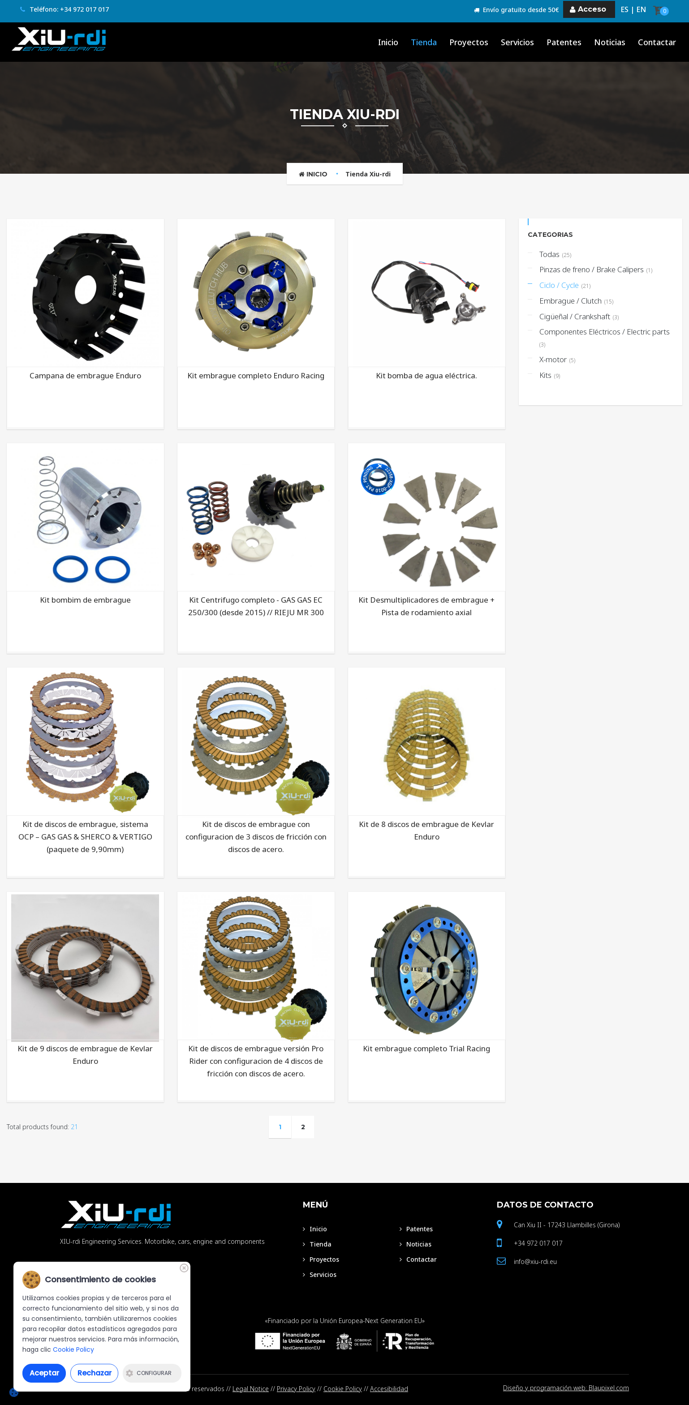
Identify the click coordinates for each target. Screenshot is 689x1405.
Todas (555, 254)
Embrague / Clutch (576, 301)
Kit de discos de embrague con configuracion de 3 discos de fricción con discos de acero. (256, 836)
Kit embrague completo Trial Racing (426, 1048)
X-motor (557, 359)
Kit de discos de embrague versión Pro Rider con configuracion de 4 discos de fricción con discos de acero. (255, 1061)
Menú (315, 1205)
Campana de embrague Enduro (85, 375)
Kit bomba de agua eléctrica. (426, 375)
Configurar (149, 1373)
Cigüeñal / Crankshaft (579, 316)
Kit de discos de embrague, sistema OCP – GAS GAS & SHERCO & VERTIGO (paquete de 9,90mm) (85, 836)
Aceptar (44, 1373)
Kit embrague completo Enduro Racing (255, 375)
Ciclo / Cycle (564, 285)
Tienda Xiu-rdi (368, 174)
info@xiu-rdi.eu (535, 1261)
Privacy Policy (296, 1388)
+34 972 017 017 (538, 1243)
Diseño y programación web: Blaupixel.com (566, 1388)
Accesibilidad (389, 1388)
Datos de (545, 1205)
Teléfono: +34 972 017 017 (64, 9)
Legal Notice (251, 1388)
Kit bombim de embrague (85, 600)
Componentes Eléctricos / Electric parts (605, 337)
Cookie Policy (342, 1388)
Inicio (313, 174)
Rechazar (95, 1373)
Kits (549, 375)
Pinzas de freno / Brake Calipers (595, 269)
